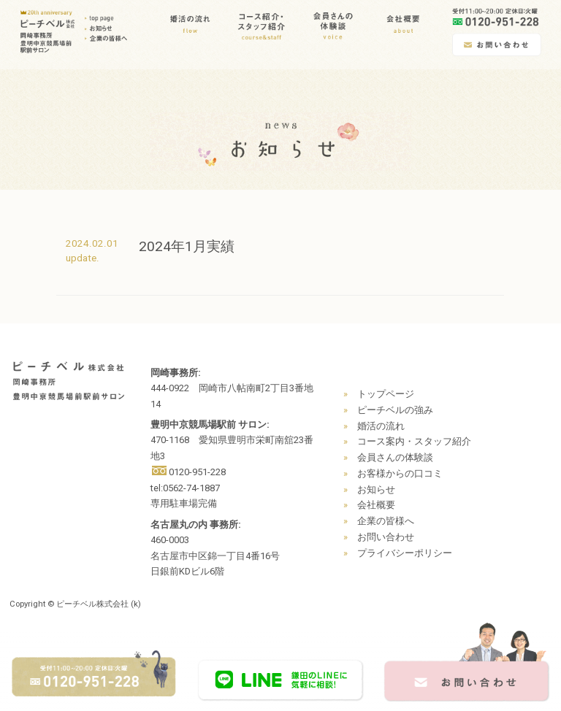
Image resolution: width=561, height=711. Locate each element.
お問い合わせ (385, 536)
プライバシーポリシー (404, 552)
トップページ (385, 393)
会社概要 (376, 504)
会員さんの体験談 (395, 457)
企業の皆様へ (385, 520)
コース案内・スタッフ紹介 (414, 441)
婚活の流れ (381, 425)
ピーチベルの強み (395, 409)
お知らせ (376, 489)
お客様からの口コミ (400, 473)
